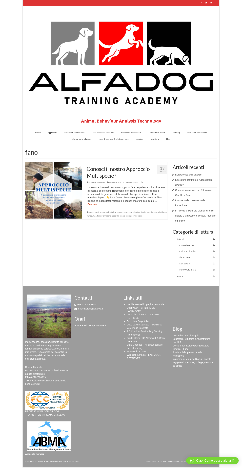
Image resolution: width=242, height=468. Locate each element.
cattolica (113, 212)
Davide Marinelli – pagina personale (145, 304)
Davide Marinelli (97, 182)
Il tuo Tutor (185, 257)
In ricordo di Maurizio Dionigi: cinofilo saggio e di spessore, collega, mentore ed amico (195, 215)
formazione (107, 216)
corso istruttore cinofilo (155, 212)
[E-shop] (206, 3)
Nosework (184, 263)
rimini (135, 216)
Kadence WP (74, 461)
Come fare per (186, 245)
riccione (129, 216)
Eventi (180, 276)
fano (94, 216)
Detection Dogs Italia (138, 321)
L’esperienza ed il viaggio (188, 174)
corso (125, 212)
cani (107, 212)
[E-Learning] (201, 3)
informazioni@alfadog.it (88, 308)
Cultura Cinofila (131, 182)
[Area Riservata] (211, 3)
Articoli (121, 182)
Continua (92, 204)
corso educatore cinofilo (137, 212)
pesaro (122, 216)
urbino (139, 216)
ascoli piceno (100, 212)
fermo (99, 216)
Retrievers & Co (187, 269)
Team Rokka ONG (136, 351)
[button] (212, 460)
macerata (115, 216)
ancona (91, 212)
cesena (119, 212)
